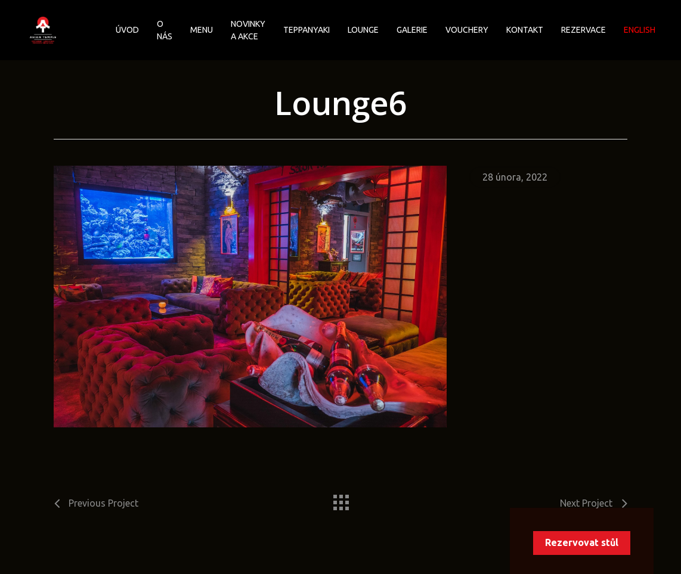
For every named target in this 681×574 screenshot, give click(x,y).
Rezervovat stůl (581, 542)
